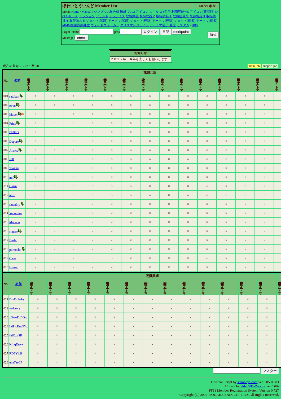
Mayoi (13, 114)
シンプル (100, 12)
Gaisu (13, 186)
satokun (14, 96)
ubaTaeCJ (15, 362)
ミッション (87, 16)
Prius (12, 123)
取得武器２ (147, 16)
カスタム (183, 25)
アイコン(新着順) (202, 12)
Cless (12, 258)
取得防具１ (164, 16)
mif (11, 177)
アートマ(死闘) (162, 21)
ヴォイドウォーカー (105, 25)
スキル (154, 12)
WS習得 (165, 12)
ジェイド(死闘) (140, 21)
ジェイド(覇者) (184, 21)
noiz (12, 195)
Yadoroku (15, 213)
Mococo (14, 222)
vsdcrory (14, 308)
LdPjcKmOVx (18, 326)
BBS (195, 25)
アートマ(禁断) (118, 21)
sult (11, 159)
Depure (14, 141)
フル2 (131, 12)
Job (109, 12)
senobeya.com (247, 382)
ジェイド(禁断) (96, 21)
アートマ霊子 (159, 25)
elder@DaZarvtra (253, 386)
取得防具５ (77, 21)
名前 (17, 80)
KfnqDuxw (16, 344)
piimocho (15, 250)
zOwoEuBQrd (18, 317)
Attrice (13, 150)
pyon (12, 105)
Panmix (14, 132)
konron (13, 267)
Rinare (13, 232)
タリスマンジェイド (134, 25)
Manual (86, 12)
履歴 (172, 25)
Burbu (13, 240)
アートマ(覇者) (206, 21)
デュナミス (117, 16)
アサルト (102, 16)
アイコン (142, 12)
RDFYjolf (15, 353)
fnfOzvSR (15, 335)
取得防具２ (181, 16)
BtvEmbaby (16, 299)
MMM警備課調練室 (76, 25)
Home (75, 12)
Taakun (14, 168)
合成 (116, 12)
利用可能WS (180, 12)
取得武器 (132, 16)
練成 (123, 12)
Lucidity (14, 205)
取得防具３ (197, 16)
